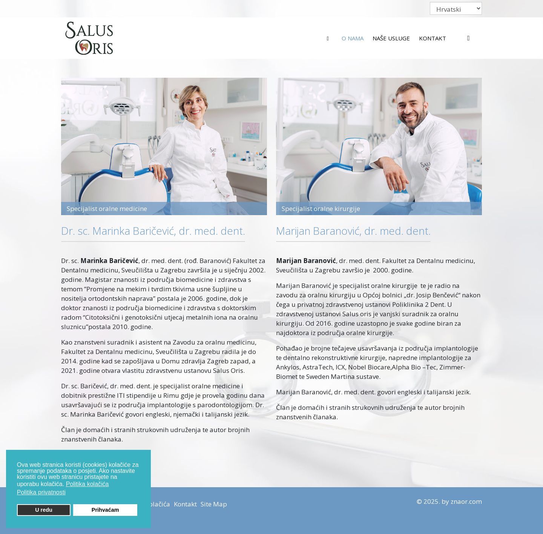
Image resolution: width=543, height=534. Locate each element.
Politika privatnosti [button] (41, 492)
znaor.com (466, 501)
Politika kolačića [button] (87, 484)
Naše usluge (391, 38)
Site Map (214, 504)
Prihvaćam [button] (105, 510)
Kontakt (432, 38)
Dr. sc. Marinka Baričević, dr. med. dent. (153, 230)
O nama (353, 38)
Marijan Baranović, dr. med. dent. (353, 230)
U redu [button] (43, 510)
